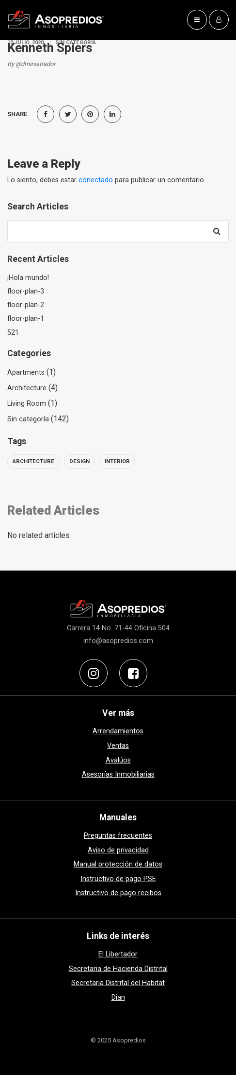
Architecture (27, 388)
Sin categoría (28, 419)
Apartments (26, 372)
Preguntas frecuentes (118, 836)
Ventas (118, 746)
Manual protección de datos (118, 864)
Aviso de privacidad (118, 850)
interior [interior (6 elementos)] (117, 461)
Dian (118, 997)
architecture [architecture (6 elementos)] (33, 461)
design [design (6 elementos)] (79, 461)
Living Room (26, 403)
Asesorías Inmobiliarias (118, 774)
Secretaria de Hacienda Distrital (118, 969)
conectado (96, 180)
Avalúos (118, 760)
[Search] (217, 231)
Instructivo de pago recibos (118, 893)
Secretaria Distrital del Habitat (118, 983)
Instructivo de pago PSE (118, 879)
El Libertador (118, 954)
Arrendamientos (118, 731)
